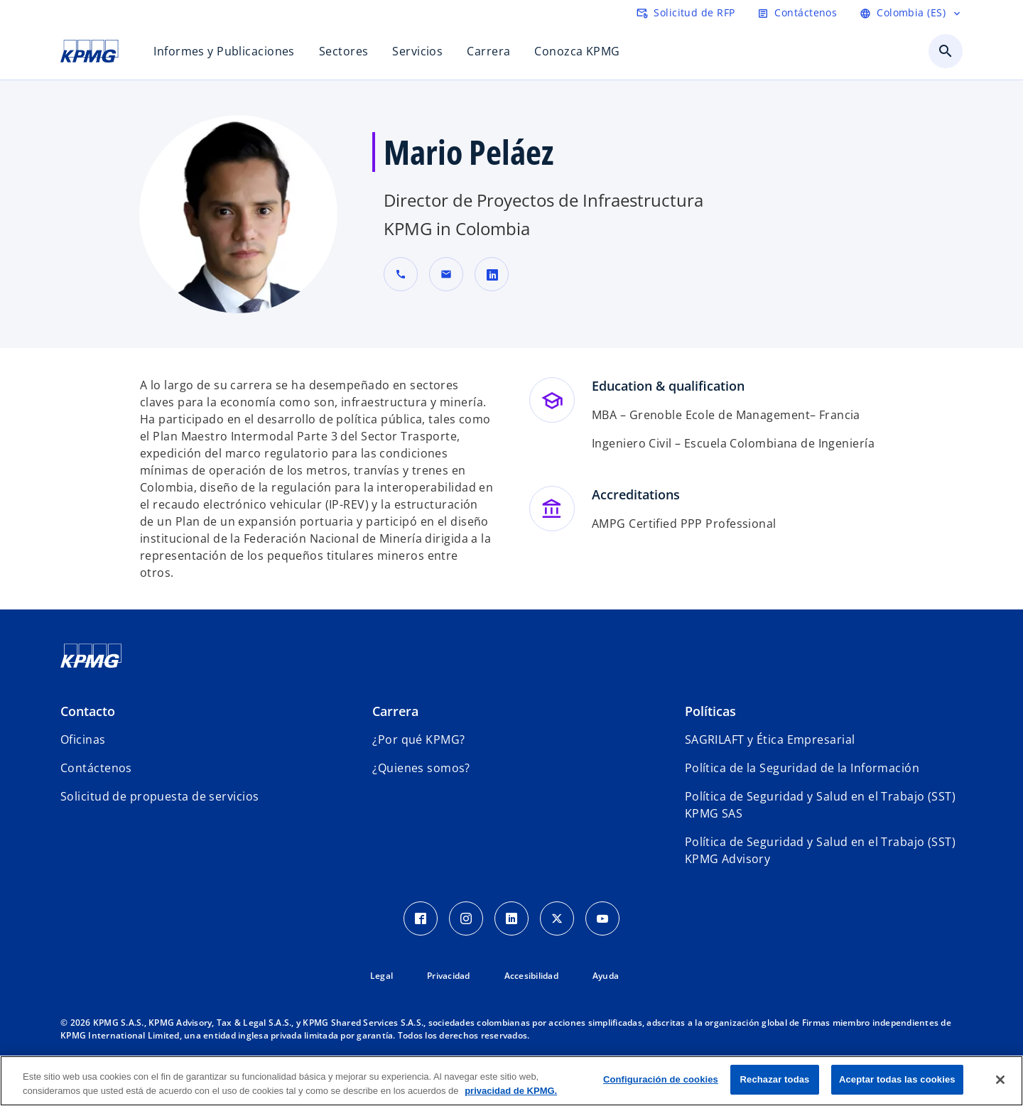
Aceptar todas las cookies (897, 1079)
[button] (446, 274)
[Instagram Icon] (466, 918)
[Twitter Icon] (557, 918)
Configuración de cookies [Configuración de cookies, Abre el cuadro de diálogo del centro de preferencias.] (660, 1079)
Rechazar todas (775, 1079)
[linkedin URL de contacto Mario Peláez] (492, 274)
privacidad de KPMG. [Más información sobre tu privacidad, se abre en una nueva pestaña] (511, 1090)
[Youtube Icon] (602, 918)
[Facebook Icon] (421, 918)
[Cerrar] (1000, 1079)
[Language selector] (911, 13)
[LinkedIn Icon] (511, 918)
